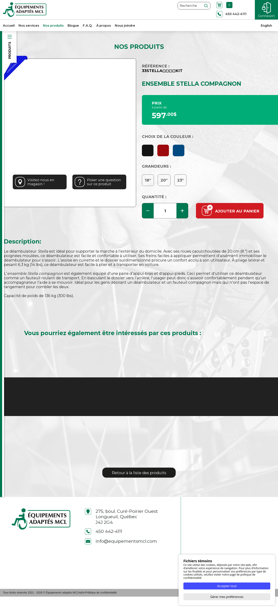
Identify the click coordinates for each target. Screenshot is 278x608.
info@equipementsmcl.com (121, 552)
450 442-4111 (103, 543)
